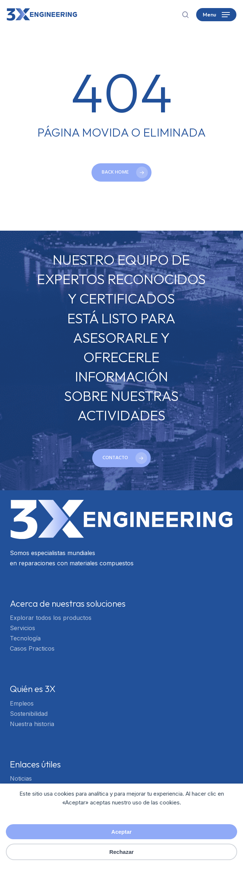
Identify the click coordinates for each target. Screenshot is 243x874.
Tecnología (25, 638)
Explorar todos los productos (50, 617)
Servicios (22, 628)
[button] (216, 14)
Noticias (21, 778)
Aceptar (121, 832)
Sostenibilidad (29, 713)
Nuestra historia (32, 724)
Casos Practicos (32, 648)
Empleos (22, 703)
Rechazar (121, 852)
